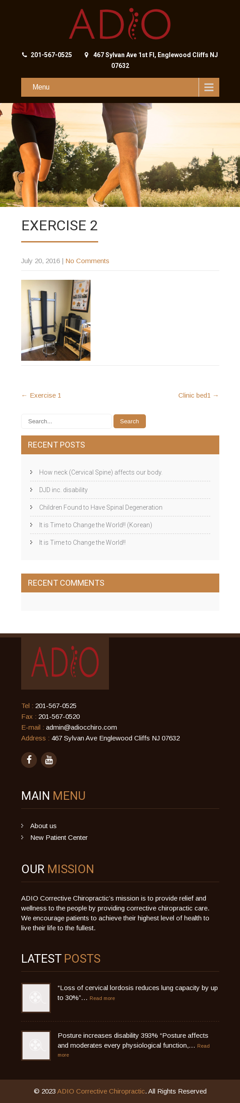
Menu (41, 87)
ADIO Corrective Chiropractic (101, 1091)
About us (43, 825)
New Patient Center (59, 837)
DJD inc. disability (63, 489)
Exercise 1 (41, 395)
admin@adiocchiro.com (81, 727)
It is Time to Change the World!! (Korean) (95, 525)
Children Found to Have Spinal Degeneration (101, 507)
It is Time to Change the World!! (82, 542)
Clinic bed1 (198, 395)
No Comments (87, 261)
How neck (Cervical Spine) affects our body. (101, 472)
